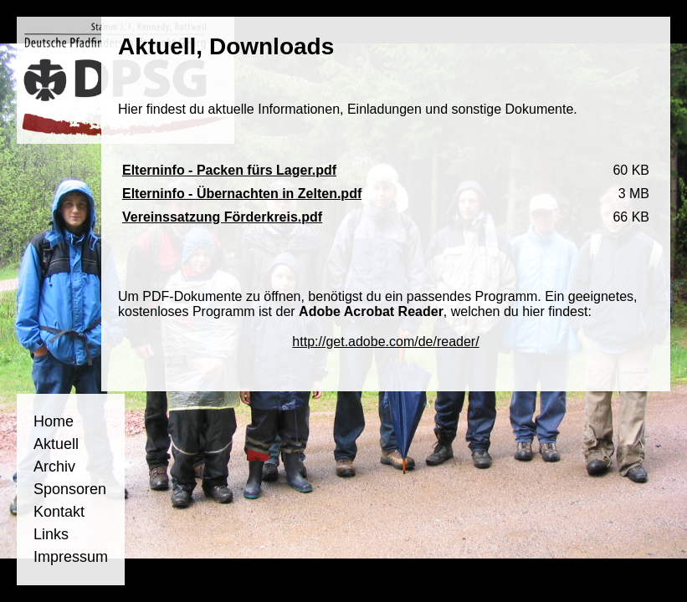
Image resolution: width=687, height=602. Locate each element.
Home (53, 421)
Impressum (70, 556)
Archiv (54, 466)
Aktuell (56, 444)
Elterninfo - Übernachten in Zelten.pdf (241, 193)
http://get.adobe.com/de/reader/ (385, 341)
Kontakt (59, 511)
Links (51, 534)
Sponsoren (69, 489)
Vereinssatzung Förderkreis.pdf (222, 217)
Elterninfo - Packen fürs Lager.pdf (229, 170)
